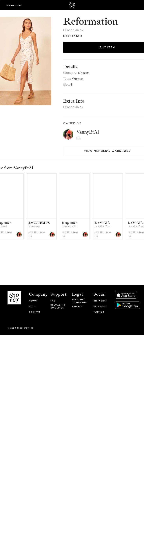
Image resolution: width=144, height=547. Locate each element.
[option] (43, 206)
